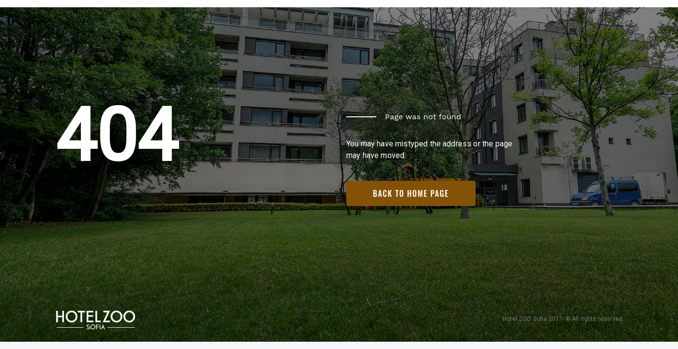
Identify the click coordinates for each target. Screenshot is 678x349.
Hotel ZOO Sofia (525, 319)
